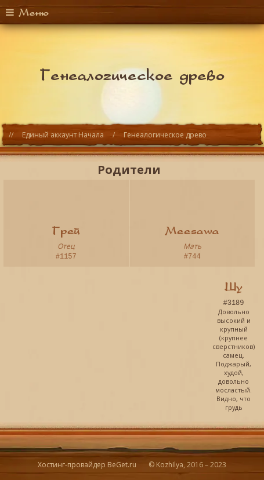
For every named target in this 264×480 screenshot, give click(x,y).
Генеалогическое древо (165, 135)
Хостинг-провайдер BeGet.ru (87, 465)
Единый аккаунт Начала (63, 135)
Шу (234, 285)
